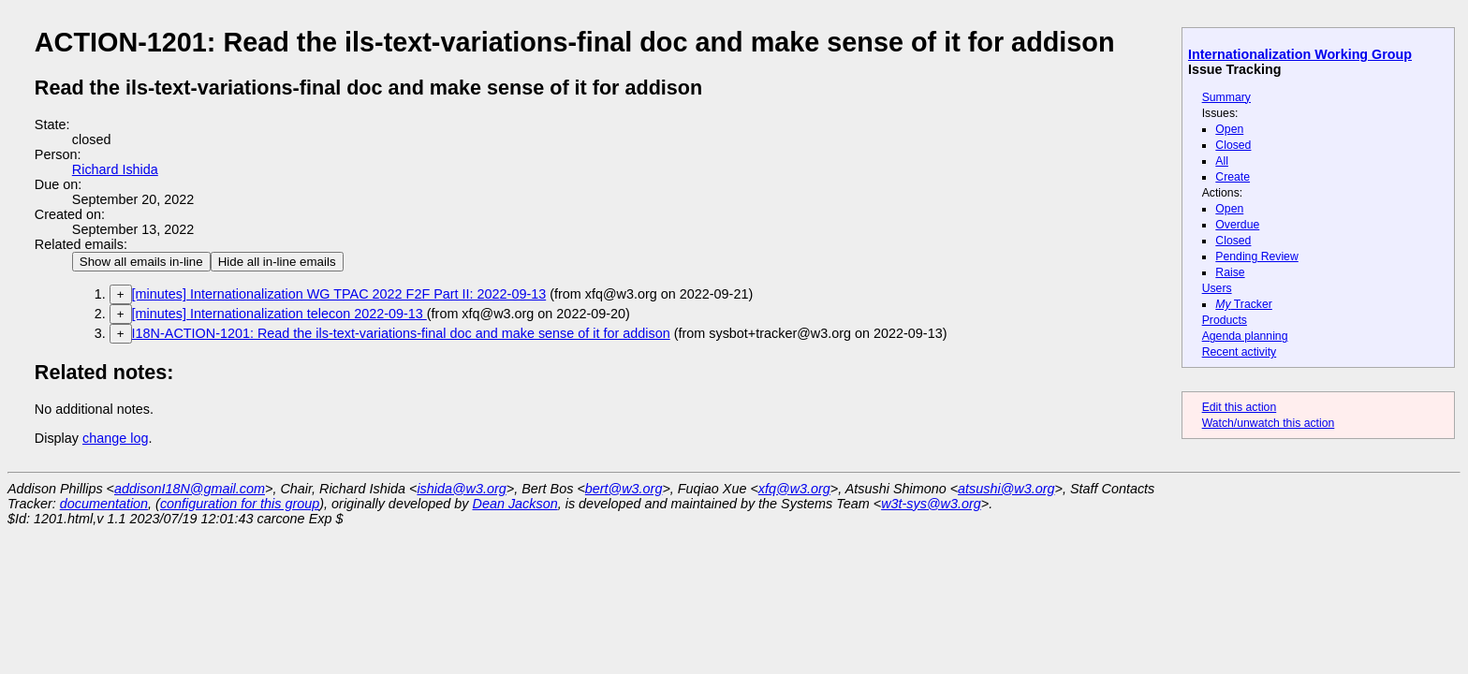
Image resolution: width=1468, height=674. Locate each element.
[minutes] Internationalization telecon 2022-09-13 (279, 313)
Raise (1229, 272)
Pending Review (1256, 256)
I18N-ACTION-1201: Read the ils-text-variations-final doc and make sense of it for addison (401, 333)
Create (1232, 176)
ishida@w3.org (461, 488)
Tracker (1243, 304)
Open (1229, 129)
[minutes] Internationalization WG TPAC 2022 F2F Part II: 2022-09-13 (339, 293)
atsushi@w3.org (1006, 488)
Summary (1226, 97)
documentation (104, 503)
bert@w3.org (624, 488)
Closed (1233, 145)
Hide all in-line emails (277, 262)
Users (1217, 288)
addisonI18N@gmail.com (189, 488)
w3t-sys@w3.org (931, 503)
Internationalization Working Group (1300, 54)
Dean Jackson (515, 503)
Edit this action (1239, 407)
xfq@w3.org (794, 488)
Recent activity (1239, 352)
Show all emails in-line (141, 262)
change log (115, 438)
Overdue (1237, 224)
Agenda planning (1245, 336)
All (1221, 161)
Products (1224, 320)
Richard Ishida (115, 169)
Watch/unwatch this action (1268, 423)
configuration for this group (239, 503)
